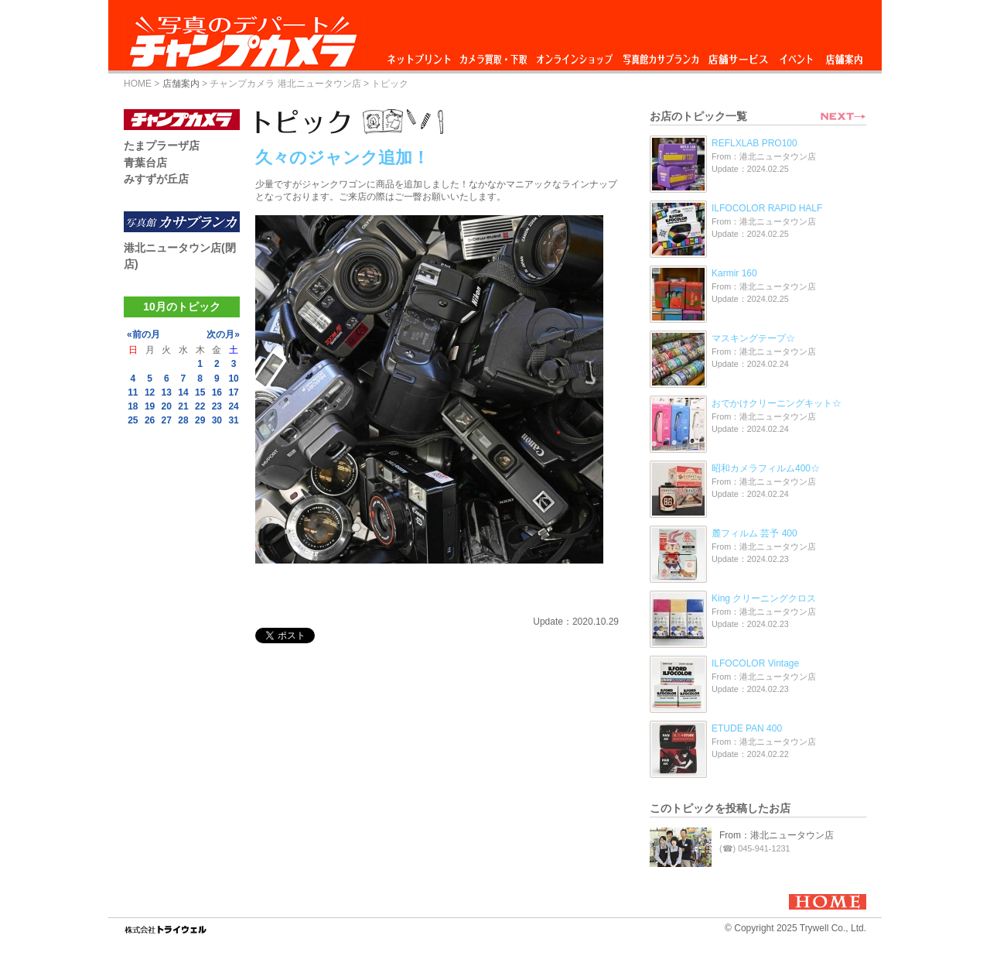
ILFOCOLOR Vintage (755, 663)
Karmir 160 (734, 273)
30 (217, 420)
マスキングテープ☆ (753, 338)
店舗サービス (738, 55)
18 (133, 406)
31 (233, 420)
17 (233, 392)
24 (233, 406)
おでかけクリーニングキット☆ (777, 403)
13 (167, 392)
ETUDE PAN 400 (747, 728)
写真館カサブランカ (660, 55)
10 (233, 378)
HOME (138, 83)
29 (200, 420)
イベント (796, 55)
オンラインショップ (573, 55)
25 (133, 420)
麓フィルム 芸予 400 (754, 533)
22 (200, 406)
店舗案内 (844, 55)
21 (183, 406)
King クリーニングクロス (764, 598)
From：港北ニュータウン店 (776, 835)
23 (217, 406)
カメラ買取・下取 (494, 55)
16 (217, 392)
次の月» (223, 334)
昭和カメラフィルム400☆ (766, 468)
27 (167, 420)
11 (133, 392)
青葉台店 (145, 162)
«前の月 (143, 334)
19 (150, 406)
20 (167, 406)
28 (183, 420)
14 (183, 392)
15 (200, 392)
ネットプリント (421, 55)
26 (150, 420)
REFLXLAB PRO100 (754, 143)
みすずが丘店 (156, 179)
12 (150, 392)
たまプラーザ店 (162, 145)
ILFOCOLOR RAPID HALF (767, 208)
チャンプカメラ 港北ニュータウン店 (285, 83)
